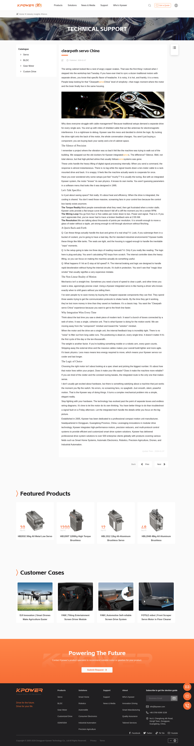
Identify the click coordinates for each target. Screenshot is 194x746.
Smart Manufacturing (131, 710)
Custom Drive (29, 71)
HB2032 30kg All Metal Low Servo (35, 536)
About (125, 690)
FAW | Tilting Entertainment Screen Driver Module (75, 617)
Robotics (82, 703)
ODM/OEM (62, 723)
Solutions (72, 5)
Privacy (93, 741)
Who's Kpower (120, 5)
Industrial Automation (87, 723)
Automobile (83, 710)
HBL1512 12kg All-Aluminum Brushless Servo (115, 538)
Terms (102, 741)
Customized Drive (65, 716)
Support (104, 5)
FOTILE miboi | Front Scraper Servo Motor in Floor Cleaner (156, 617)
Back (133, 464)
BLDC (26, 60)
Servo (44, 14)
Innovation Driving (129, 703)
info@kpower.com (157, 707)
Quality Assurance (130, 716)
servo (101, 82)
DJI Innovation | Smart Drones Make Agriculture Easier (35, 617)
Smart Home (84, 697)
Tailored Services (129, 723)
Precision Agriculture (87, 729)
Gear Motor (28, 66)
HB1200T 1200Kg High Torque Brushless (75, 538)
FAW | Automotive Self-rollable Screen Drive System (115, 617)
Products (58, 5)
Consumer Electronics (88, 716)
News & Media (88, 5)
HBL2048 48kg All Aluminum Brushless (156, 538)
